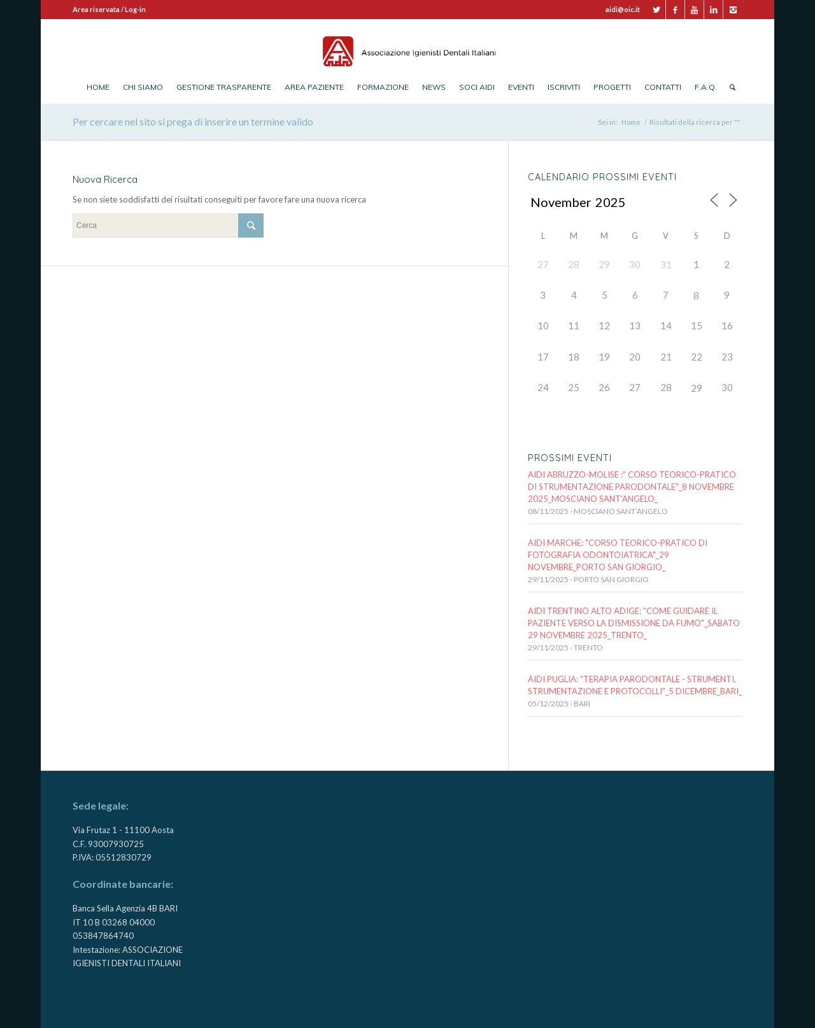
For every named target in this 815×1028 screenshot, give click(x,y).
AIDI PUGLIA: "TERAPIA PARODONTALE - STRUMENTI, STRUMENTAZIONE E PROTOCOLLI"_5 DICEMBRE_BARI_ (635, 685)
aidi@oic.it (623, 9)
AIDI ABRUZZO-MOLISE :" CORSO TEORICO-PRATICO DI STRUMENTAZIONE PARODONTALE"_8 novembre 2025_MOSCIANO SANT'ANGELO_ (632, 486)
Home (631, 122)
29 (696, 388)
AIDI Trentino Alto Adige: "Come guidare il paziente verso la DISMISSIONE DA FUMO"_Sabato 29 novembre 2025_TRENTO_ (634, 623)
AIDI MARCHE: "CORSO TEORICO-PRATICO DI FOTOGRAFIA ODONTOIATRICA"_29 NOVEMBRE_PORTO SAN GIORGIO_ (617, 555)
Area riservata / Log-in (109, 9)
